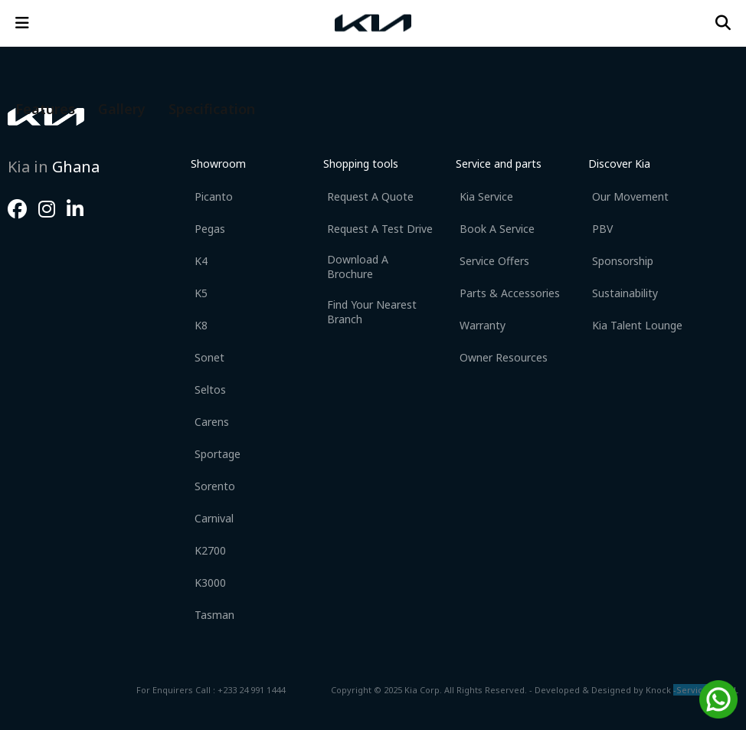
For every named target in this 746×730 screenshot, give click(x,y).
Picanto (214, 196)
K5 (201, 293)
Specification (212, 109)
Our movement (630, 196)
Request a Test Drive (380, 228)
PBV (602, 228)
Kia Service (486, 196)
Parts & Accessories (510, 293)
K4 (201, 261)
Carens (212, 421)
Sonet (209, 357)
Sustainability (625, 293)
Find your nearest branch (372, 311)
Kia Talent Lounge (637, 325)
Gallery (122, 109)
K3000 (210, 582)
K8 (201, 325)
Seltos (210, 389)
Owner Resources (504, 357)
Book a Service (497, 228)
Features (45, 109)
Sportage (217, 454)
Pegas (210, 228)
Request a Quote (370, 196)
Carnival (214, 518)
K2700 (210, 550)
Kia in (54, 166)
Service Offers (494, 261)
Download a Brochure (357, 266)
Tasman (214, 614)
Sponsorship (622, 261)
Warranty (483, 325)
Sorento (215, 486)
